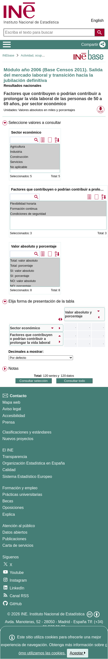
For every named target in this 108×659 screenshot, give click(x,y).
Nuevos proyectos (17, 439)
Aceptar (78, 653)
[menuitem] (54, 208)
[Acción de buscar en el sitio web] (99, 32)
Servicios (35, 161)
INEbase (8, 55)
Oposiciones (13, 508)
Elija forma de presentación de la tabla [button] (41, 301)
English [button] (97, 20)
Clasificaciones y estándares (26, 432)
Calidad (8, 470)
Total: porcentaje (35, 265)
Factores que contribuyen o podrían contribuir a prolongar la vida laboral (59, 189)
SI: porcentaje (35, 275)
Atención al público (18, 526)
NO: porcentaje (35, 286)
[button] (92, 44)
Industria (35, 151)
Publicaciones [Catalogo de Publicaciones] (14, 539)
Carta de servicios (17, 545)
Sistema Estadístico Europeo (27, 476)
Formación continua (58, 208)
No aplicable (35, 166)
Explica (8, 514)
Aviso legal (11, 409)
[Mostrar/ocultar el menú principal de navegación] (6, 44)
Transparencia (14, 457)
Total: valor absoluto (35, 260)
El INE (7, 450)
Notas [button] (13, 368)
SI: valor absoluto (35, 270)
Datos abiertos (14, 532)
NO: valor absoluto (35, 280)
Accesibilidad (13, 416)
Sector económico (26, 132)
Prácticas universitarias (22, 494)
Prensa (8, 422)
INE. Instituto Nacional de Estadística (53, 614)
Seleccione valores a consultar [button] (34, 123)
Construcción (35, 156)
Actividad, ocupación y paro (40, 55)
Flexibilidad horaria (58, 203)
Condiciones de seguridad (58, 213)
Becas (7, 501)
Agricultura (35, 146)
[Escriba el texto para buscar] (50, 32)
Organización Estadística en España (33, 463)
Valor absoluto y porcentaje (34, 246)
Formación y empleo (19, 488)
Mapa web (11, 402)
